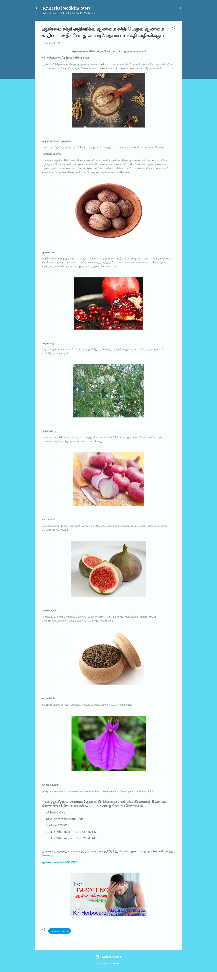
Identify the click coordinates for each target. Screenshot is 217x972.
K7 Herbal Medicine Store (67, 8)
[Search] (180, 9)
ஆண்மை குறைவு (59, 930)
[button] (173, 28)
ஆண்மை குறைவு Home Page (59, 862)
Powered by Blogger (108, 956)
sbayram (115, 963)
